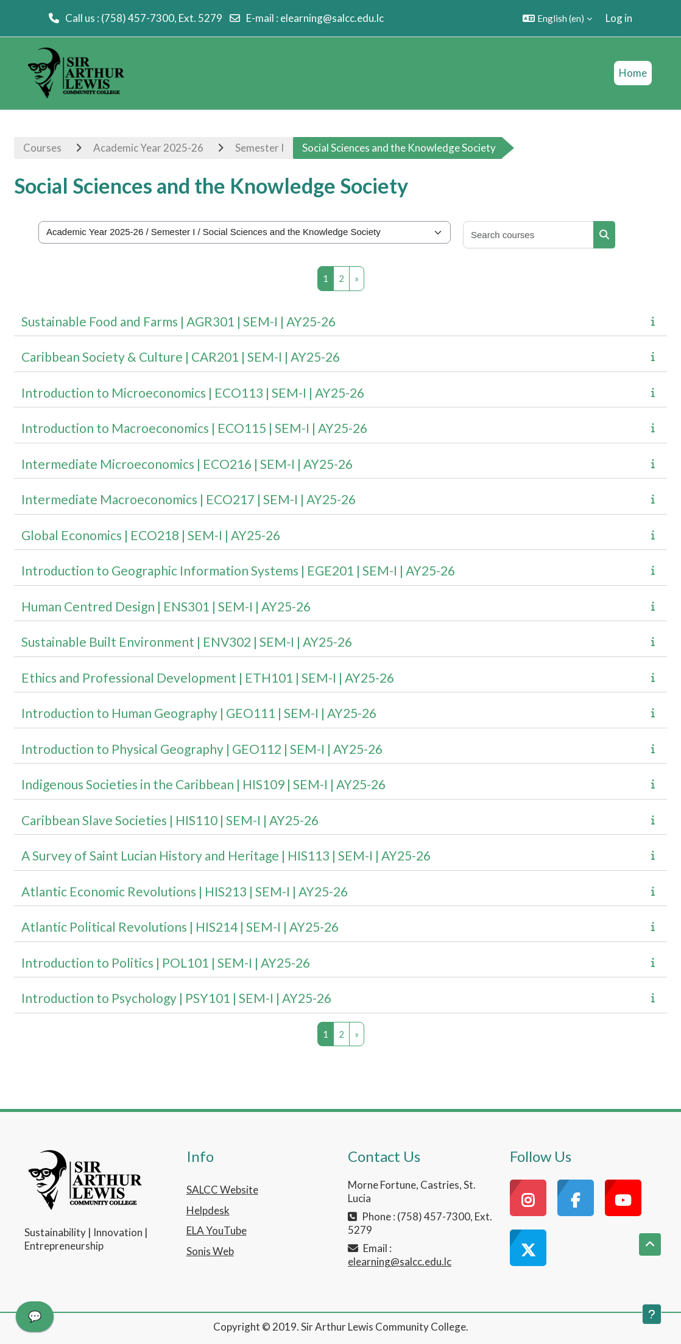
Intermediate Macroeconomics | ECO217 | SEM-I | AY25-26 (188, 499)
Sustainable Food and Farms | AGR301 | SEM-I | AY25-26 (178, 321)
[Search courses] (529, 234)
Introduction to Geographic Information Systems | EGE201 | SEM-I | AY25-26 (238, 570)
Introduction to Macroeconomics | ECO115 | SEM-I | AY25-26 (194, 427)
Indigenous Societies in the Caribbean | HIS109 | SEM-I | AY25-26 (203, 784)
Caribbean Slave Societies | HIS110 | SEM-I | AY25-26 (170, 820)
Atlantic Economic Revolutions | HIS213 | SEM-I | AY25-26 (184, 891)
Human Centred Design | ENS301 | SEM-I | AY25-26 (166, 606)
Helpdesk (208, 1210)
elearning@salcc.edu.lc (332, 18)
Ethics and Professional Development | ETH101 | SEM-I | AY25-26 (207, 677)
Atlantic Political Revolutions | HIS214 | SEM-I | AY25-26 (180, 926)
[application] (35, 1319)
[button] (557, 18)
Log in (618, 18)
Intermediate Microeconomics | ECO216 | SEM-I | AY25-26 (187, 463)
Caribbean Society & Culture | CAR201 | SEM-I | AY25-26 (180, 356)
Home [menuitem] (633, 72)
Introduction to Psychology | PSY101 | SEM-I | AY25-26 (176, 997)
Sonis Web (210, 1251)
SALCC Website (222, 1189)
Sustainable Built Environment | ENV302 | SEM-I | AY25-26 (186, 641)
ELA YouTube (216, 1230)
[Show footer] (652, 1314)
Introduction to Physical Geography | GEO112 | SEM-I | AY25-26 (202, 748)
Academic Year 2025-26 (148, 147)
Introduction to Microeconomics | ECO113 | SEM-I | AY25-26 (192, 392)
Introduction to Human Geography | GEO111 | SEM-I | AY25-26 (198, 712)
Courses (42, 147)
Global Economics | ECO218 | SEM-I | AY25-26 (150, 535)
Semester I (259, 147)
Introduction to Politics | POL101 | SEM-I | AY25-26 (165, 962)
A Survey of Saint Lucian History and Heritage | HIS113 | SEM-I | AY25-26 (226, 855)
